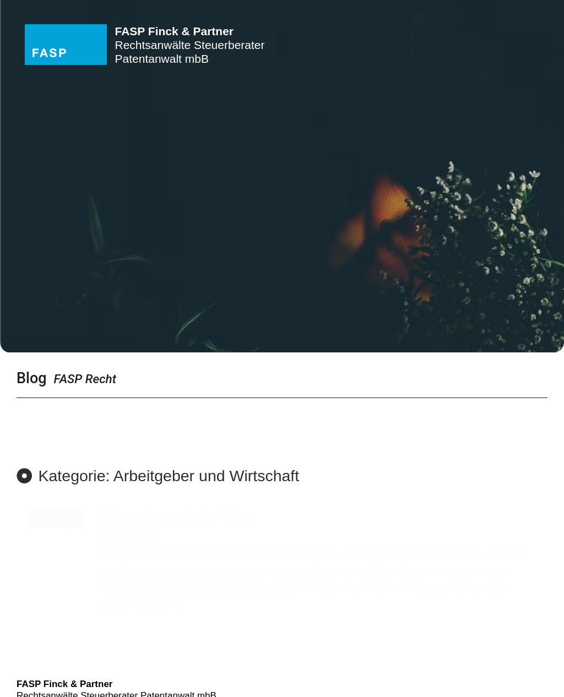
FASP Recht (85, 379)
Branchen (505, 232)
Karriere (511, 314)
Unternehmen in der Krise (175, 516)
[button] (158, 476)
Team (520, 273)
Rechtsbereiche (484, 211)
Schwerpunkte (489, 252)
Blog (32, 378)
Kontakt (512, 293)
